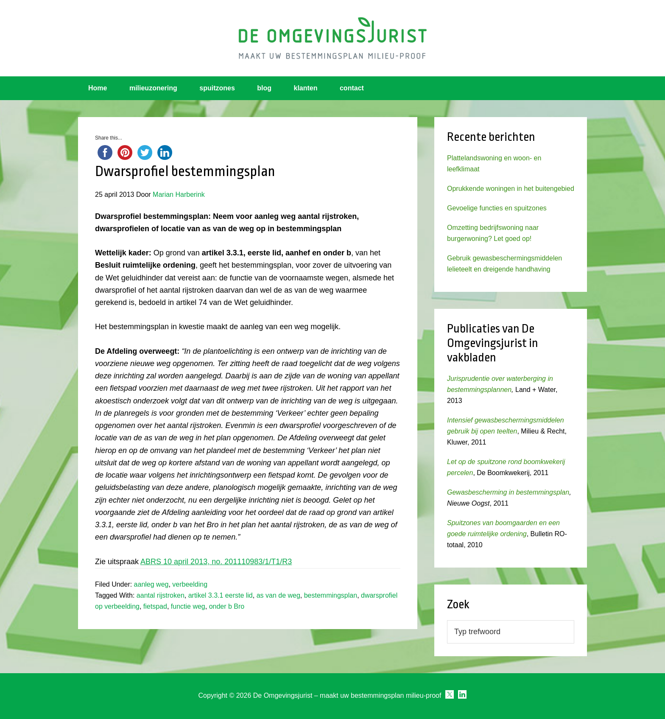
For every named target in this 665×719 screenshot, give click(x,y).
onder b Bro (227, 606)
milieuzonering (153, 88)
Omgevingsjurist (332, 38)
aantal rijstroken (160, 595)
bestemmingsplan (330, 595)
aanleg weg (151, 584)
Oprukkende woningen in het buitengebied (510, 188)
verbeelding (189, 584)
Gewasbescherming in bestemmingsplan (508, 492)
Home (97, 88)
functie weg (188, 606)
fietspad (155, 606)
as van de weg (278, 595)
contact (352, 88)
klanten (306, 88)
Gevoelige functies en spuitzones (497, 208)
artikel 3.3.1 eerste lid (220, 595)
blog (264, 88)
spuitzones (217, 88)
